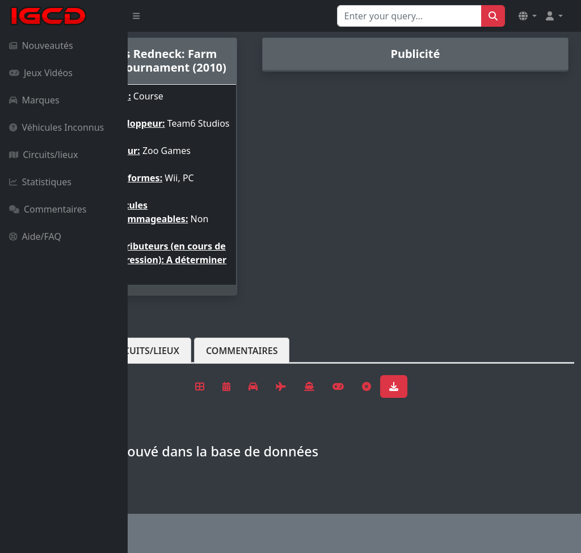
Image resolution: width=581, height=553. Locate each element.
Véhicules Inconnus (56, 127)
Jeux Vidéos (41, 72)
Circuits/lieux (43, 154)
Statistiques (40, 182)
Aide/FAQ (35, 236)
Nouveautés (41, 45)
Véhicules (172, 396)
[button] (527, 16)
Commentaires (47, 209)
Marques (34, 100)
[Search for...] (409, 16)
